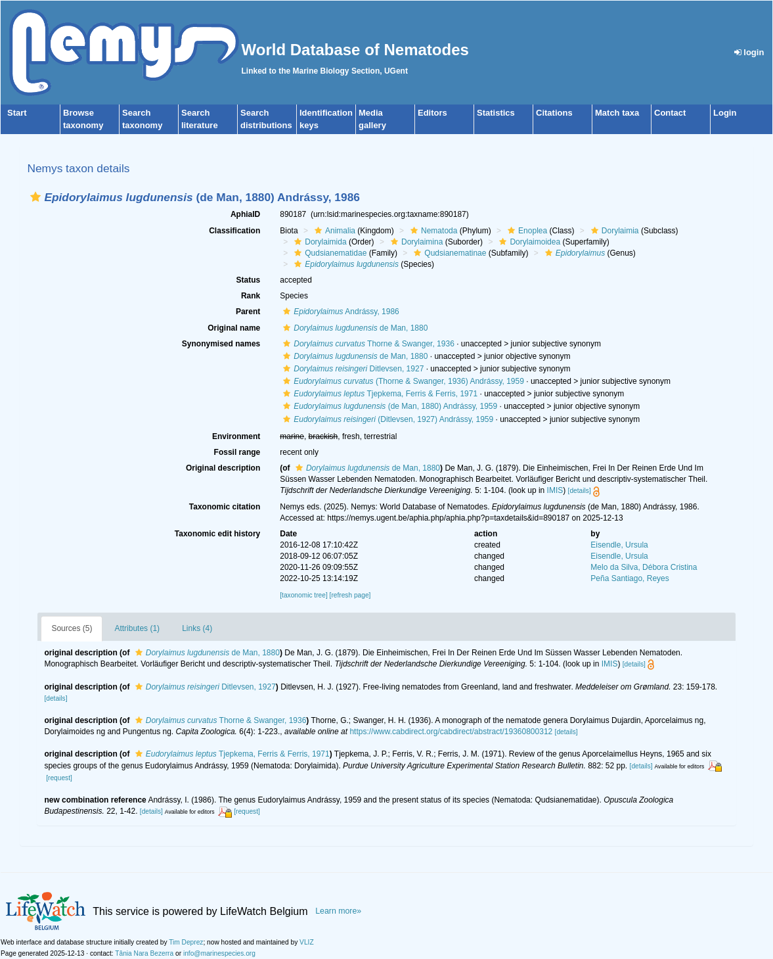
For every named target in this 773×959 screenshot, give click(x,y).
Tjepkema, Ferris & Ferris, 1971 (378, 393)
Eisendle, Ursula (619, 545)
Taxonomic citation (224, 506)
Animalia (333, 230)
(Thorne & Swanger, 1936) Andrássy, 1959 (402, 381)
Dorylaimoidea (528, 241)
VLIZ (306, 942)
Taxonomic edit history (217, 533)
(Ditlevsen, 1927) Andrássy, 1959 (386, 419)
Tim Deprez (186, 942)
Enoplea (525, 230)
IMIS (555, 490)
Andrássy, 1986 (339, 311)
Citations (554, 113)
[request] (59, 778)
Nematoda (432, 230)
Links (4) (197, 628)
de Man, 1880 (354, 328)
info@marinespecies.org (219, 953)
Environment (236, 436)
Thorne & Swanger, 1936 (367, 343)
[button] (35, 196)
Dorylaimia (613, 230)
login (749, 52)
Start (17, 113)
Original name (234, 328)
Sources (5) (71, 628)
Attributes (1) (137, 628)
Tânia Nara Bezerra (144, 953)
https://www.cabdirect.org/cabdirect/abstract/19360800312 (450, 731)
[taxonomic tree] (303, 595)
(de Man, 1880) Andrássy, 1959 (388, 406)
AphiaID (245, 214)
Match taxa (617, 113)
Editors (432, 113)
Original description (223, 468)
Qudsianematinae (448, 253)
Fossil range (237, 452)
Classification (234, 230)
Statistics (496, 113)
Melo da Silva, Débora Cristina (643, 567)
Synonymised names (221, 343)
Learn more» (338, 911)
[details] (579, 490)
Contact (670, 113)
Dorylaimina (415, 241)
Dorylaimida (318, 241)
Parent (248, 311)
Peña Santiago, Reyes (629, 578)
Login (724, 113)
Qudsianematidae (328, 253)
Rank (250, 295)
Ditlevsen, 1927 (352, 368)
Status (248, 280)
